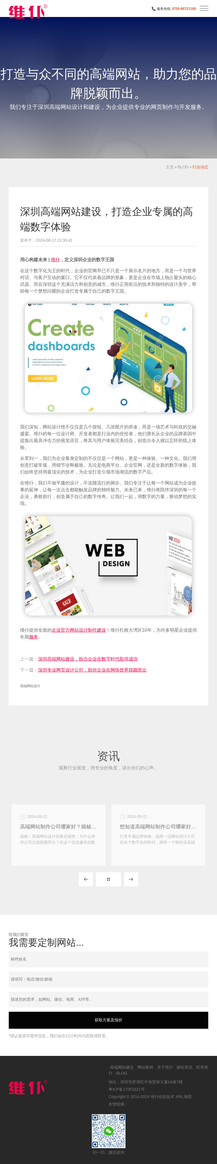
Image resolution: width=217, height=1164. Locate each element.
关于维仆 (165, 1067)
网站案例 (145, 1067)
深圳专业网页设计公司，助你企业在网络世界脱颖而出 (92, 670)
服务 (33, 636)
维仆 (55, 259)
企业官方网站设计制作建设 (79, 630)
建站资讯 (184, 1067)
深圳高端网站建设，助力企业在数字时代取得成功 (88, 659)
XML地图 (183, 1096)
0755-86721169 (184, 9)
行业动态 (200, 167)
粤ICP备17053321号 (126, 1089)
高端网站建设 (122, 1067)
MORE (108, 879)
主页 (170, 167)
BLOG (183, 167)
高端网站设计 (30, 686)
